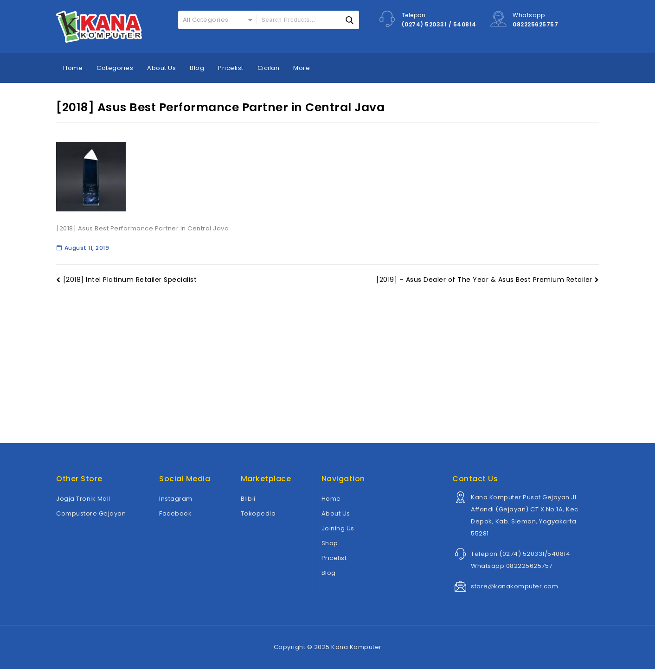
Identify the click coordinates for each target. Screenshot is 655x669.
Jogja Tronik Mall (83, 498)
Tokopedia (258, 513)
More (301, 68)
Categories (114, 68)
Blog (197, 68)
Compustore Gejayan (91, 513)
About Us (161, 68)
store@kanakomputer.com (514, 586)
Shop (329, 543)
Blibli (248, 498)
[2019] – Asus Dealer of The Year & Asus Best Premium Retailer (487, 279)
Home (73, 68)
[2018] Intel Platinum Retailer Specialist (126, 279)
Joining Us (337, 528)
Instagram (176, 498)
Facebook (175, 513)
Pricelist (231, 68)
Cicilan (268, 68)
